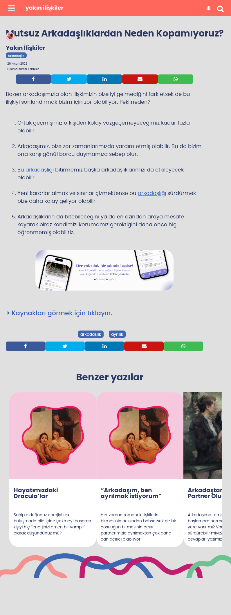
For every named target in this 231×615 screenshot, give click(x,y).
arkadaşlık (90, 335)
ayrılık (117, 335)
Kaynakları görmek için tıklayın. (60, 313)
